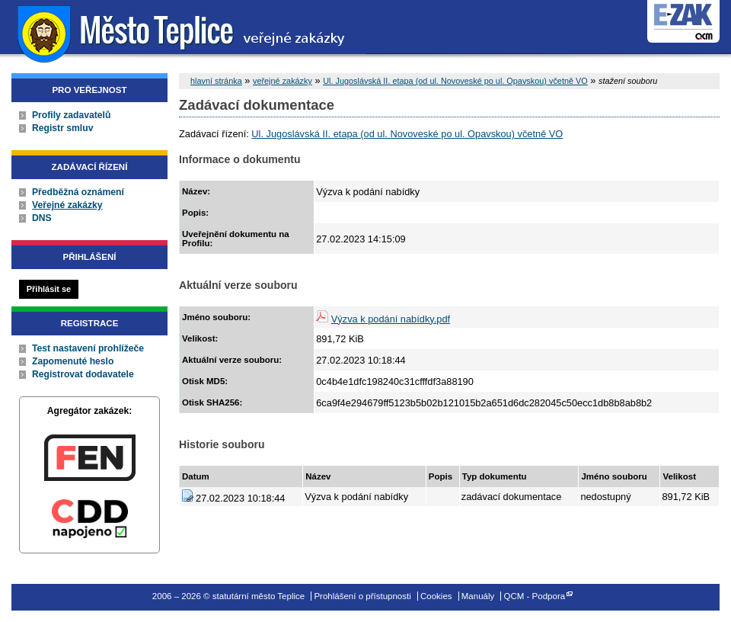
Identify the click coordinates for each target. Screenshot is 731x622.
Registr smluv (62, 128)
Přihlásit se (49, 288)
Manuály (478, 596)
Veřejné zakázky (67, 205)
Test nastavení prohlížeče (88, 348)
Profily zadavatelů (71, 115)
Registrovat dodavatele (83, 374)
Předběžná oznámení (78, 192)
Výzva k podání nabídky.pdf (390, 319)
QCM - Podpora (535, 596)
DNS (42, 218)
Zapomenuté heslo (72, 361)
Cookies (436, 596)
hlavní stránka (216, 80)
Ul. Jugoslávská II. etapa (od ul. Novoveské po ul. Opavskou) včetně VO (455, 80)
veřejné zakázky (282, 80)
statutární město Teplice (183, 32)
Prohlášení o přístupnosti (362, 596)
